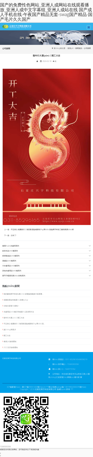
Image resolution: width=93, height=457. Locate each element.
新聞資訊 (78, 48)
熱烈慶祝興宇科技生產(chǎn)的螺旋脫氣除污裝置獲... (23, 294)
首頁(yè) (70, 48)
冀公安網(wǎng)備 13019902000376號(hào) (67, 387)
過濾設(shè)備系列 (9, 261)
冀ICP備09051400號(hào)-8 (34, 387)
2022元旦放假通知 (11, 347)
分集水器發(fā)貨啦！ (11, 306)
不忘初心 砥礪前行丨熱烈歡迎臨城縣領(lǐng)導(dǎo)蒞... (24, 323)
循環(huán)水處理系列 (10, 246)
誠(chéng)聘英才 (10, 329)
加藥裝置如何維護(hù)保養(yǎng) (16, 300)
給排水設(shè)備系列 (10, 251)
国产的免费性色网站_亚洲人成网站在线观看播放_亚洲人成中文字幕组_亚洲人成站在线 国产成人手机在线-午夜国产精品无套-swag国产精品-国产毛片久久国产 (46, 12)
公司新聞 (87, 48)
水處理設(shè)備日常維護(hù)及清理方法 (19, 312)
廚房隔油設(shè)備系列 (10, 256)
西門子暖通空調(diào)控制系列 (13, 275)
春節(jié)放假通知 (10, 341)
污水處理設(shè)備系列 (10, 266)
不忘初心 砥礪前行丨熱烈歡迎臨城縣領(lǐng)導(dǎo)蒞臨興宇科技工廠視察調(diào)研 (42, 229)
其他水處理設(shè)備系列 (11, 270)
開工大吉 (7, 335)
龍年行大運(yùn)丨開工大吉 (14, 318)
